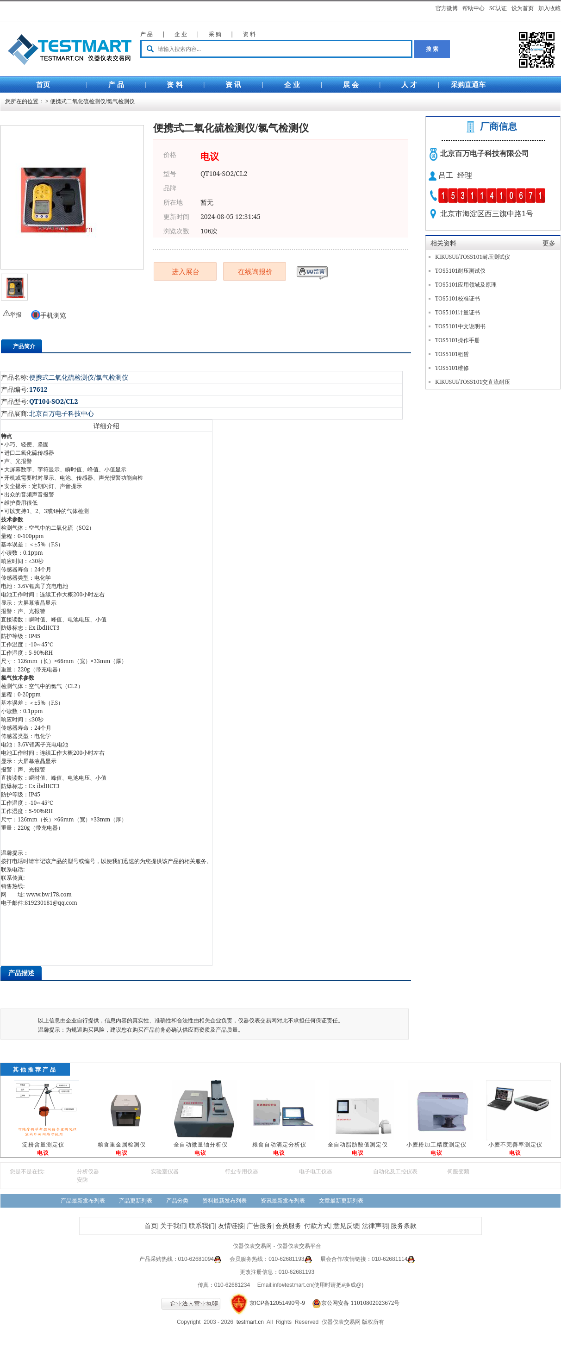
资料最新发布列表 (224, 1200)
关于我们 (173, 1225)
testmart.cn (250, 1322)
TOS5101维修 (452, 368)
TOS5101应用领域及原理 (466, 284)
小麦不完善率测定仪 (515, 1144)
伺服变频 (458, 1171)
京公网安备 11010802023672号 (353, 1303)
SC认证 (498, 8)
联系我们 (202, 1225)
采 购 (215, 34)
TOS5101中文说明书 (460, 326)
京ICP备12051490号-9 (277, 1303)
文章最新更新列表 (341, 1200)
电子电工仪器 (315, 1171)
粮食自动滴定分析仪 (279, 1144)
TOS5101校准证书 (457, 298)
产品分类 (177, 1200)
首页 (43, 84)
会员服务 (288, 1225)
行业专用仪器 (241, 1171)
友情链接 (231, 1225)
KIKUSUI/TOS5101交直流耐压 (472, 382)
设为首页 (522, 8)
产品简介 (24, 346)
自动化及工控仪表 (395, 1171)
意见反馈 (346, 1225)
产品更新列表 (135, 1200)
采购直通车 (468, 84)
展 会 (351, 84)
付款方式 (317, 1225)
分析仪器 (88, 1171)
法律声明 (375, 1225)
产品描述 (21, 972)
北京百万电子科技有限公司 (484, 153)
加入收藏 (549, 8)
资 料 (249, 34)
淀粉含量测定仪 (43, 1144)
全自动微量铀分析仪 (201, 1144)
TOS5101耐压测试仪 (460, 271)
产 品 (146, 34)
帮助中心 (473, 8)
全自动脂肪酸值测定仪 (358, 1144)
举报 (16, 314)
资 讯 (233, 84)
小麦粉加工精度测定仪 (436, 1144)
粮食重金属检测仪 (122, 1144)
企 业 (181, 34)
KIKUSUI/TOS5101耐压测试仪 (472, 257)
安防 (82, 1180)
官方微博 (447, 8)
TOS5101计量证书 (457, 312)
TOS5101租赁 (452, 354)
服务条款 (404, 1225)
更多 (548, 242)
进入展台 (185, 271)
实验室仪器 (165, 1171)
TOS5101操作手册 (457, 340)
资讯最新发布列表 (283, 1200)
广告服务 (260, 1225)
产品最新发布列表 (83, 1200)
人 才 (409, 84)
